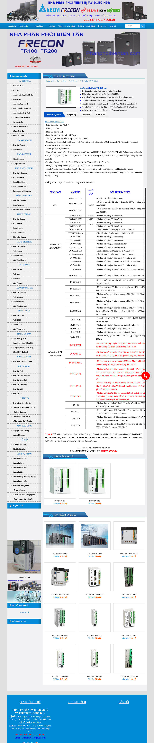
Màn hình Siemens (19, 260)
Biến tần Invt (18, 270)
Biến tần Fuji (18, 371)
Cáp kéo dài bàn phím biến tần (24, 407)
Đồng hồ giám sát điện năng (23, 348)
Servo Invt (16, 279)
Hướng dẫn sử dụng (86, 26)
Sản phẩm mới (17, 506)
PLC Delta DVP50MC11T (129, 553)
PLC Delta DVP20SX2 (129, 633)
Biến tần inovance (19, 293)
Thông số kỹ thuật (53, 115)
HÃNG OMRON (24, 214)
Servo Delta (17, 99)
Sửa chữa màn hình (20, 468)
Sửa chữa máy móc (20, 481)
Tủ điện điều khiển (20, 444)
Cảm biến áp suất (19, 339)
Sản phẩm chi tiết (64, 457)
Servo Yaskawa (18, 205)
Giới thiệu (24, 26)
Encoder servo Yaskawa (21, 210)
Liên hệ (113, 26)
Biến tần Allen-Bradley (21, 376)
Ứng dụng (71, 115)
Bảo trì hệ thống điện (21, 486)
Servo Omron (18, 228)
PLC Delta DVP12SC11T (129, 673)
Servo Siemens (18, 256)
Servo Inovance (18, 302)
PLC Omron (17, 224)
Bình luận (100, 115)
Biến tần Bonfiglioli (20, 380)
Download (102, 26)
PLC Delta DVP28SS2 (60, 633)
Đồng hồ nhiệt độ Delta (21, 117)
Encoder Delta (18, 122)
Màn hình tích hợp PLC (21, 113)
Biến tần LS (17, 394)
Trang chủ (12, 26)
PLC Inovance (18, 297)
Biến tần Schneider (20, 385)
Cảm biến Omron (19, 237)
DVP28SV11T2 (94, 501)
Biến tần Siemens (19, 247)
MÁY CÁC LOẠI (24, 426)
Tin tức (52, 26)
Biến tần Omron (19, 219)
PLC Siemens (18, 251)
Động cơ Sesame (19, 164)
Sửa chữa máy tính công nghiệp (24, 477)
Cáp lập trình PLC (19, 412)
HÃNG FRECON (24, 140)
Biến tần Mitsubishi (20, 173)
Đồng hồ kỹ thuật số (20, 352)
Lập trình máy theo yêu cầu (23, 499)
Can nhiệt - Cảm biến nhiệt (23, 343)
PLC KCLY (17, 320)
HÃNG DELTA (24, 81)
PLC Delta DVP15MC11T (60, 593)
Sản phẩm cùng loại (65, 515)
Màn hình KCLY (19, 329)
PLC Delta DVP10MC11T (95, 593)
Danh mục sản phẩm (19, 76)
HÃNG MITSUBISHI (24, 168)
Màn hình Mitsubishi (20, 187)
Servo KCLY (17, 325)
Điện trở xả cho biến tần (22, 403)
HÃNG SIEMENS (24, 242)
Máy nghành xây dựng (21, 431)
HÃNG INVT (24, 265)
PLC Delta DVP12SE (94, 673)
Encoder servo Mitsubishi (22, 191)
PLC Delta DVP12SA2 (60, 673)
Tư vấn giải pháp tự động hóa (24, 495)
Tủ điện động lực (19, 449)
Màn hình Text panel (20, 104)
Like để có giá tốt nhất (20, 605)
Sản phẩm (38, 26)
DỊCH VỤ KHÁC (24, 454)
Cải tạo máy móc (19, 490)
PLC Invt (16, 274)
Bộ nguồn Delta (18, 131)
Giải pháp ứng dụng (66, 26)
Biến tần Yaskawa (19, 200)
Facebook (24, 612)
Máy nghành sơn (19, 435)
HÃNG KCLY (24, 311)
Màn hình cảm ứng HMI (22, 108)
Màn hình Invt (18, 283)
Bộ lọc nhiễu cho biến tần (22, 421)
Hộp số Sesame (18, 159)
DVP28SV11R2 (59, 501)
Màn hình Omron (19, 233)
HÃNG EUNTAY (24, 357)
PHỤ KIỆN (24, 398)
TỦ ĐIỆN (24, 440)
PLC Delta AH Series (60, 553)
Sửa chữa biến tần (19, 459)
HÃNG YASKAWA (24, 196)
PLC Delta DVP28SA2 (129, 593)
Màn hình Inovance (20, 306)
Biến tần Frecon (19, 145)
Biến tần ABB (18, 389)
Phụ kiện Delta (18, 136)
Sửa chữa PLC (18, 472)
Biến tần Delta (18, 86)
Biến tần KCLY (18, 315)
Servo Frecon (17, 150)
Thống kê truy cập (19, 621)
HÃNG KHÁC (24, 366)
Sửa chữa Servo (18, 463)
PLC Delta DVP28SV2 (65, 76)
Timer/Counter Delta (20, 127)
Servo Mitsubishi (19, 182)
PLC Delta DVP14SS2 (94, 633)
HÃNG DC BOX (24, 334)
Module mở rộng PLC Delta (23, 95)
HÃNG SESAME (24, 154)
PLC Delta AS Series (94, 553)
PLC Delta (16, 90)
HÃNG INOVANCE (24, 288)
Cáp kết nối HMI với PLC (22, 417)
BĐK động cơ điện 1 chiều (22, 361)
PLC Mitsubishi (18, 178)
